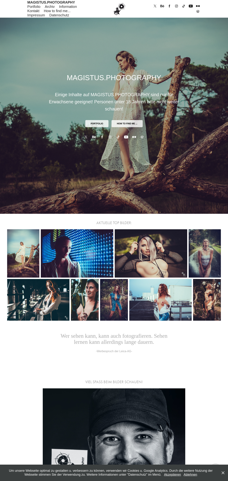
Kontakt (33, 11)
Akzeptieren (172, 474)
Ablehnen (190, 474)
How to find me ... (127, 123)
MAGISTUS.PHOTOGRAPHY (51, 2)
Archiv (50, 7)
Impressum (36, 15)
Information (68, 7)
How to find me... (57, 11)
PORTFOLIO (97, 123)
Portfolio (33, 7)
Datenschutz (59, 15)
